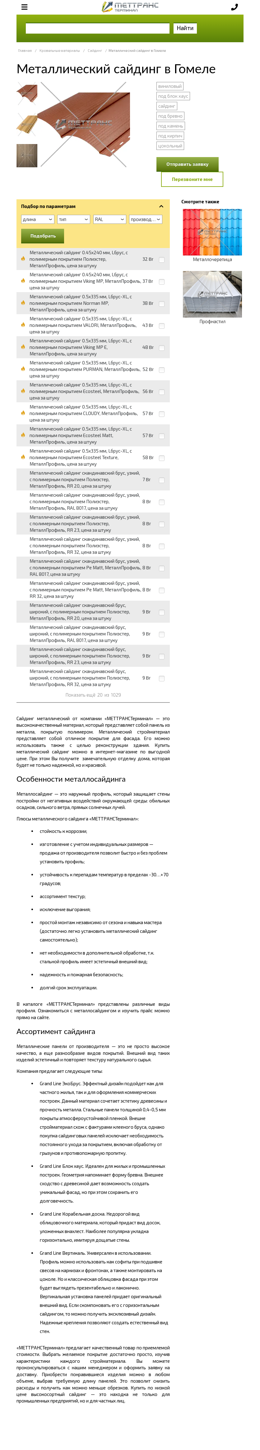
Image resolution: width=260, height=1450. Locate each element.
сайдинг (166, 106)
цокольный (170, 145)
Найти (185, 27)
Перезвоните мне (192, 179)
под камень (170, 126)
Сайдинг (95, 50)
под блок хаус (173, 96)
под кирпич (170, 135)
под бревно (170, 116)
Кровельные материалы (59, 50)
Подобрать (43, 235)
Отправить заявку (187, 164)
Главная (25, 50)
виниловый (170, 86)
